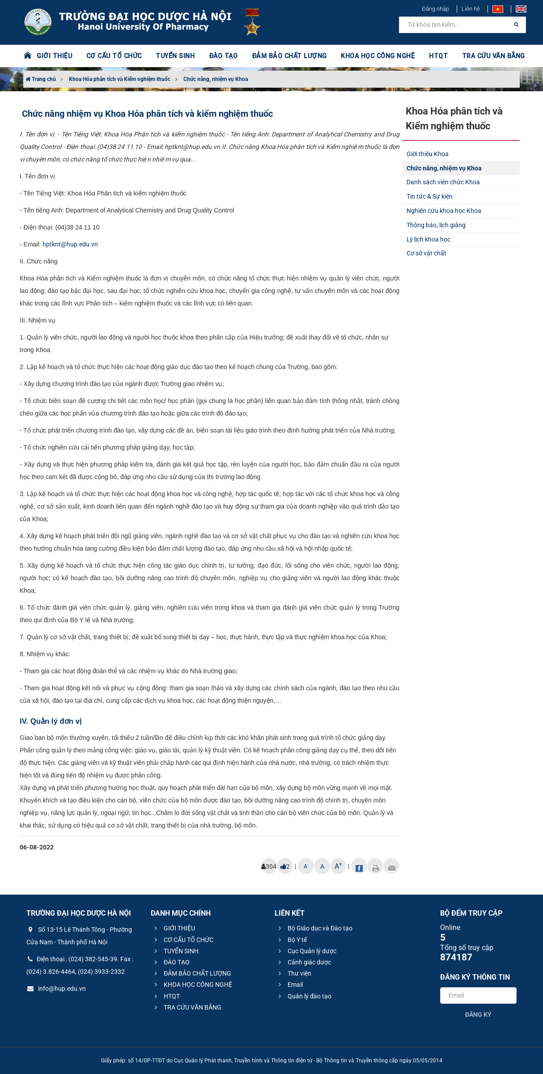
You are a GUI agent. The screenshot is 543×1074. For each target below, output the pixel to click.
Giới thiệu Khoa (428, 153)
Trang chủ (40, 79)
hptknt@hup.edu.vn (70, 244)
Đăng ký (478, 1014)
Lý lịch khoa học (428, 239)
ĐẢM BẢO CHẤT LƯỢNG (285, 56)
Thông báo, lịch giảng (436, 225)
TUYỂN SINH (173, 56)
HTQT (432, 56)
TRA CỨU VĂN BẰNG (487, 56)
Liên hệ (471, 8)
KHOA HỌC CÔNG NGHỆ (372, 56)
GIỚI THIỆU (54, 56)
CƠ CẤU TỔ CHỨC (113, 56)
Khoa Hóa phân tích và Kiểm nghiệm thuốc (119, 79)
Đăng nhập (435, 8)
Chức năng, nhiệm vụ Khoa (215, 79)
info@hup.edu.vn (56, 988)
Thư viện (293, 973)
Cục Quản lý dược (306, 951)
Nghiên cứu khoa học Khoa (444, 210)
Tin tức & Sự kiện (430, 196)
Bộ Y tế (291, 939)
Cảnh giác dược (303, 962)
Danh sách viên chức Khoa (443, 182)
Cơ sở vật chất (426, 253)
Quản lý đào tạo (303, 996)
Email (289, 984)
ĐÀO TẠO (221, 56)
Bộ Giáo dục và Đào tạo (314, 928)
